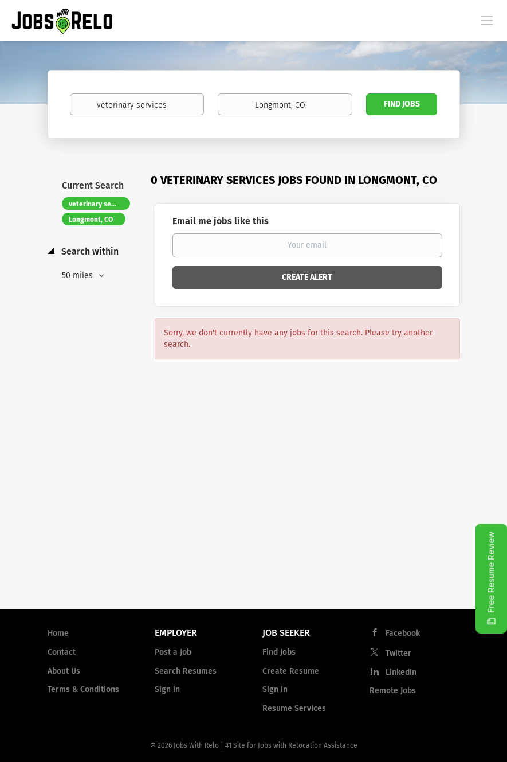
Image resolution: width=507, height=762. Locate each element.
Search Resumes (186, 671)
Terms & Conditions (83, 689)
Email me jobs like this (220, 221)
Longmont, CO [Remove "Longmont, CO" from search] (91, 220)
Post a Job (173, 652)
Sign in (167, 689)
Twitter (398, 653)
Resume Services (294, 708)
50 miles (78, 275)
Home (58, 633)
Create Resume (290, 671)
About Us (64, 671)
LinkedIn (401, 672)
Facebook (403, 633)
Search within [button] (89, 251)
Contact (62, 652)
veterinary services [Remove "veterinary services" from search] (99, 204)
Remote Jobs (393, 690)
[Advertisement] (253, 508)
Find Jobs (402, 104)
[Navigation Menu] (487, 20)
